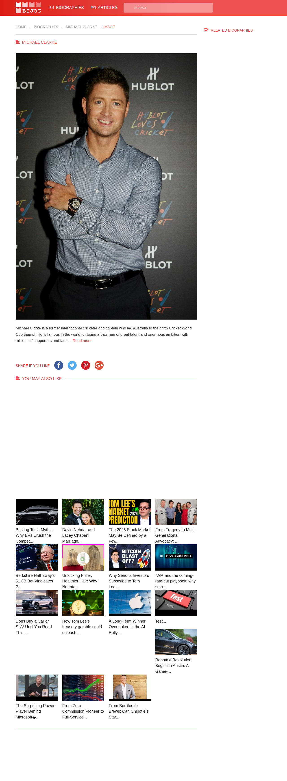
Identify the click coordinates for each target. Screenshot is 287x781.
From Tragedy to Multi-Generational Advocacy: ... (175, 535)
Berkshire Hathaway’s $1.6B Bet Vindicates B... (35, 581)
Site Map (123, 758)
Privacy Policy (161, 753)
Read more (82, 341)
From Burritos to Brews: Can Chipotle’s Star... (128, 711)
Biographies (46, 27)
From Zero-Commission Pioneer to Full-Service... (83, 711)
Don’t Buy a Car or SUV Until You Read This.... (34, 627)
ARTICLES (104, 7)
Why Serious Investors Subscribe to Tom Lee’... (129, 581)
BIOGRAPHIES (66, 7)
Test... (160, 621)
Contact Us (91, 753)
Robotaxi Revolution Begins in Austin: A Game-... (173, 666)
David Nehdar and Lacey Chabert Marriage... (78, 535)
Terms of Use (160, 758)
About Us (90, 758)
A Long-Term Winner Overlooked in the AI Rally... (127, 627)
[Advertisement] (106, 444)
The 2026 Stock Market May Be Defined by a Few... (129, 535)
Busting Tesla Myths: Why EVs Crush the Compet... (34, 535)
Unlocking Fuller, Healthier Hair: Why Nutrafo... (79, 581)
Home (21, 27)
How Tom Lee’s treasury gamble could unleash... (82, 627)
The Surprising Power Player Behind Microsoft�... (35, 711)
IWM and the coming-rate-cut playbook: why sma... (175, 581)
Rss (187, 753)
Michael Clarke (81, 27)
